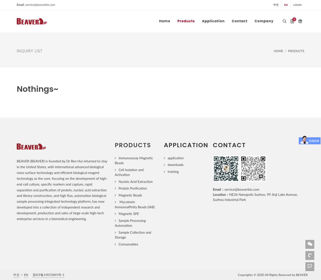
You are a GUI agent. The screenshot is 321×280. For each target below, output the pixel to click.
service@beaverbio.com (241, 189)
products (133, 145)
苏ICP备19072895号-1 (48, 275)
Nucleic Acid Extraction (136, 182)
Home (278, 51)
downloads (175, 165)
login (297, 4)
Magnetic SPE (129, 214)
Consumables (128, 244)
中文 (276, 4)
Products (296, 51)
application (176, 158)
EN (286, 4)
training (173, 172)
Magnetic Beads (130, 195)
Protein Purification (133, 188)
